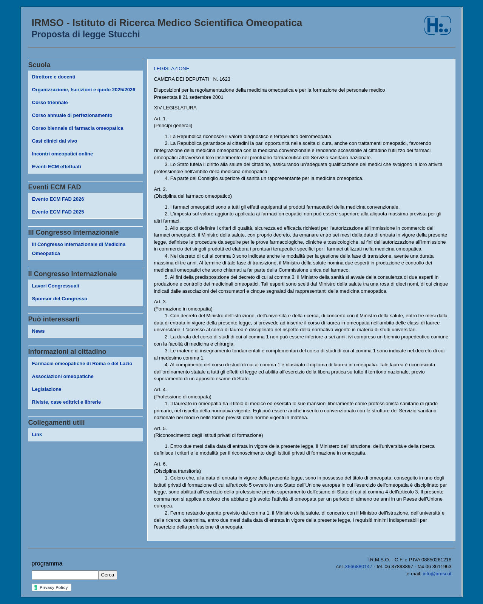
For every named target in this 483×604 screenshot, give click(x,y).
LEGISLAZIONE (171, 68)
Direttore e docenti (54, 77)
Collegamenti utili (56, 422)
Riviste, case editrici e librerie (66, 402)
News (38, 331)
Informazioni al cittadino (67, 351)
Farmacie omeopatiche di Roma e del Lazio (82, 363)
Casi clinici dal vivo (54, 141)
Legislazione (47, 389)
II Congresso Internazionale (72, 274)
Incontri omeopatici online (62, 154)
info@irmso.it (437, 573)
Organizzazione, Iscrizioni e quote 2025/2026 (84, 89)
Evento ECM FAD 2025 (58, 212)
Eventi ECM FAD (54, 187)
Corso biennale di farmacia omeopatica (77, 128)
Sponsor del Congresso (60, 298)
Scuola (39, 65)
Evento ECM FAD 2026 (58, 199)
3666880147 (358, 566)
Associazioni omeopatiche (63, 376)
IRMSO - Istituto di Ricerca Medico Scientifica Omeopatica (167, 22)
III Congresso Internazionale (73, 232)
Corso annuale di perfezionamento (72, 115)
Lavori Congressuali (55, 286)
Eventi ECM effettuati (56, 166)
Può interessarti (54, 319)
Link (37, 434)
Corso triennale (50, 102)
